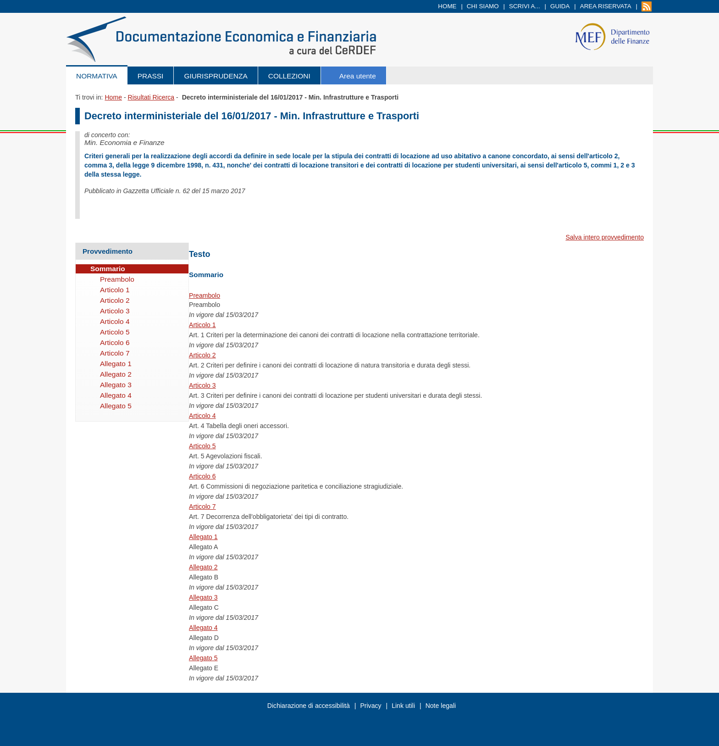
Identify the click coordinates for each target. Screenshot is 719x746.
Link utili (403, 705)
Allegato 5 (203, 658)
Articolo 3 (202, 385)
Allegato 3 (203, 597)
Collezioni (289, 76)
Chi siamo (483, 6)
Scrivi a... (524, 6)
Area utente (357, 76)
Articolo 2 (202, 355)
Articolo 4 (202, 415)
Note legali (441, 705)
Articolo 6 (202, 476)
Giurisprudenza (215, 76)
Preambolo (204, 295)
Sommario (107, 269)
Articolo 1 (202, 324)
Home (447, 6)
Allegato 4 (203, 627)
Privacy (370, 705)
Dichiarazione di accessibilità (308, 705)
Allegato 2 (203, 567)
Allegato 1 (203, 536)
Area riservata (605, 6)
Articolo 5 (202, 446)
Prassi (151, 76)
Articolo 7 (202, 506)
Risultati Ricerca (150, 97)
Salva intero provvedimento (604, 237)
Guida (560, 6)
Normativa (96, 76)
